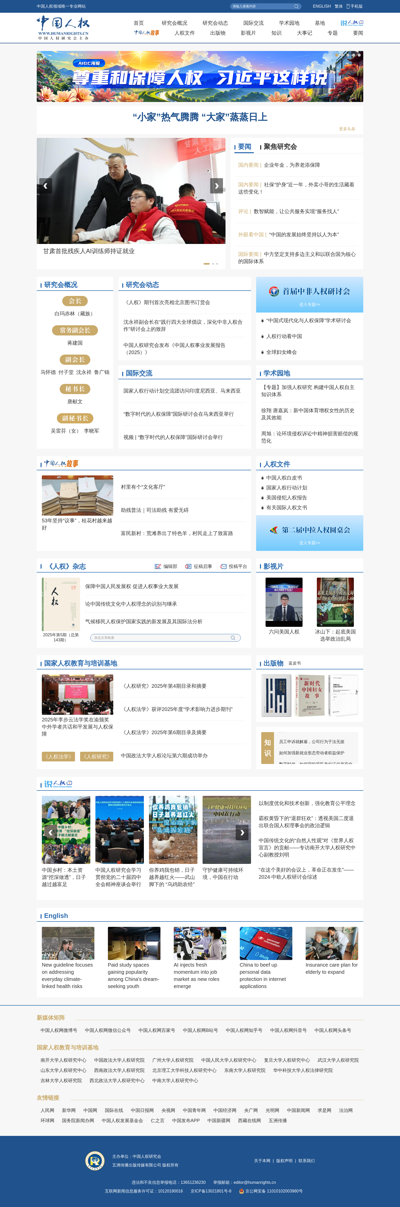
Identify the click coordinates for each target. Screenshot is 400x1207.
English (56, 916)
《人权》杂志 (66, 566)
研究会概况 (174, 23)
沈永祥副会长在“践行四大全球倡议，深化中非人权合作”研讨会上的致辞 (183, 325)
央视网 (168, 1110)
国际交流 (253, 23)
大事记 (304, 33)
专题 (333, 33)
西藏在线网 (249, 1120)
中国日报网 (142, 1110)
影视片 (248, 33)
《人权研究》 (96, 756)
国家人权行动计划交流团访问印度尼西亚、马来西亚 (182, 391)
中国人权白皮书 (284, 478)
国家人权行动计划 (286, 487)
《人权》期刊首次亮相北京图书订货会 (166, 302)
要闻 (358, 33)
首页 (139, 23)
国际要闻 (248, 254)
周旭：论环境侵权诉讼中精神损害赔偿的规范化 (309, 437)
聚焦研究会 (280, 147)
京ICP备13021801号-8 (211, 1191)
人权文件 (184, 33)
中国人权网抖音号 (288, 1030)
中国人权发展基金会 (122, 1120)
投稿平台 (238, 566)
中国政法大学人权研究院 (119, 1060)
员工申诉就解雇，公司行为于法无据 (311, 744)
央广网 (251, 1110)
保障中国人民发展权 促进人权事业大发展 (132, 586)
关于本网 (262, 1161)
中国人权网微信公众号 (108, 1030)
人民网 (47, 1110)
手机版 (357, 6)
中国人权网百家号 (157, 1030)
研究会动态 (215, 23)
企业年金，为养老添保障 (292, 165)
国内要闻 (248, 165)
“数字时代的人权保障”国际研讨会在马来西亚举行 (178, 414)
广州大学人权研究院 (173, 1060)
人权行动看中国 (284, 336)
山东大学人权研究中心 (63, 1070)
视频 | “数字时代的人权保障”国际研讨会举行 (173, 437)
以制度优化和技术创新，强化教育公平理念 (307, 803)
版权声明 (284, 1161)
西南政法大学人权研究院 (119, 1070)
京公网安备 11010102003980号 (271, 1191)
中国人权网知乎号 (244, 1030)
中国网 (90, 1110)
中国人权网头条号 (333, 1030)
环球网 (47, 1120)
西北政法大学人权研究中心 (117, 1080)
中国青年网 (194, 1110)
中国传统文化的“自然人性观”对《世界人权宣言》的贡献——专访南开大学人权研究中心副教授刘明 (307, 848)
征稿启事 (203, 566)
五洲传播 (278, 1120)
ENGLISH (322, 6)
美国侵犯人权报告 (286, 497)
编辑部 (170, 566)
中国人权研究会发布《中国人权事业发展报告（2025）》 (174, 348)
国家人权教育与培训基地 (80, 663)
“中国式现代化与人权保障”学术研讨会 (308, 320)
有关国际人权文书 (286, 507)
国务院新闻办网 (78, 1120)
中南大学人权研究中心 (175, 1080)
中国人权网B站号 (200, 1030)
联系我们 (306, 1161)
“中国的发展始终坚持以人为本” (304, 234)
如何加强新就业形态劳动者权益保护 (311, 756)
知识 (276, 33)
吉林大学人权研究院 (61, 1080)
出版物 (218, 33)
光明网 (272, 1110)
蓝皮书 (295, 663)
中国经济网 (225, 1110)
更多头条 (347, 129)
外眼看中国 (251, 234)
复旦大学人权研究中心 (287, 1060)
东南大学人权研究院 (245, 1070)
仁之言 (158, 1120)
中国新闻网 (298, 1110)
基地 (320, 23)
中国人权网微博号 (59, 1030)
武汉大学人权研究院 (338, 1060)
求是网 (324, 1110)
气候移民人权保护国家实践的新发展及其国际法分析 (144, 621)
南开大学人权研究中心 (63, 1060)
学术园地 (289, 23)
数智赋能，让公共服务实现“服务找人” (296, 211)
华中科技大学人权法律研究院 (303, 1070)
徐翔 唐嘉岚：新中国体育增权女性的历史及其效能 (308, 414)
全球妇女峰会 (281, 352)
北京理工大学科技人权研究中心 (184, 1070)
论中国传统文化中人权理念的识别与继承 (131, 604)
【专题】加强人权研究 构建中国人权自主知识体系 (308, 390)
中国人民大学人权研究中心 (228, 1060)
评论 (243, 211)
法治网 (346, 1110)
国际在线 (114, 1110)
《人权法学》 (58, 756)
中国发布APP (186, 1120)
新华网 (69, 1110)
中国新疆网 (218, 1120)
